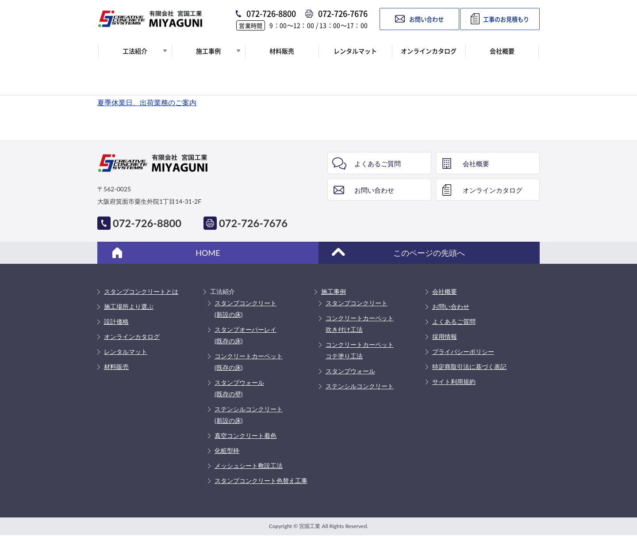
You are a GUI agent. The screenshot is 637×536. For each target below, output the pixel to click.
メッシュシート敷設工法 (249, 465)
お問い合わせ (374, 190)
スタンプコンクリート (357, 303)
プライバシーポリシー (463, 351)
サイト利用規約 (454, 381)
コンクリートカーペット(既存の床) (249, 361)
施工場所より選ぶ (128, 306)
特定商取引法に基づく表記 (469, 366)
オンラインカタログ (492, 190)
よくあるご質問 (377, 163)
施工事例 (333, 291)
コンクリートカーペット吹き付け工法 (360, 323)
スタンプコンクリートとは (141, 291)
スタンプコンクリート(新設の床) (245, 308)
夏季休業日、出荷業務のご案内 (146, 102)
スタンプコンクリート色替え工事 (261, 480)
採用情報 (444, 336)
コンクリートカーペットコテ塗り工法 (360, 350)
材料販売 (116, 366)
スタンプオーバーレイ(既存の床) (245, 335)
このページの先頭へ (429, 253)
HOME (208, 253)
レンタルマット (125, 351)
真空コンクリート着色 (245, 435)
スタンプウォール (350, 371)
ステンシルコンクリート (360, 386)
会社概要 (476, 163)
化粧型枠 (227, 450)
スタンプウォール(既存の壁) (239, 388)
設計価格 (116, 321)
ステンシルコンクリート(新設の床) (249, 414)
